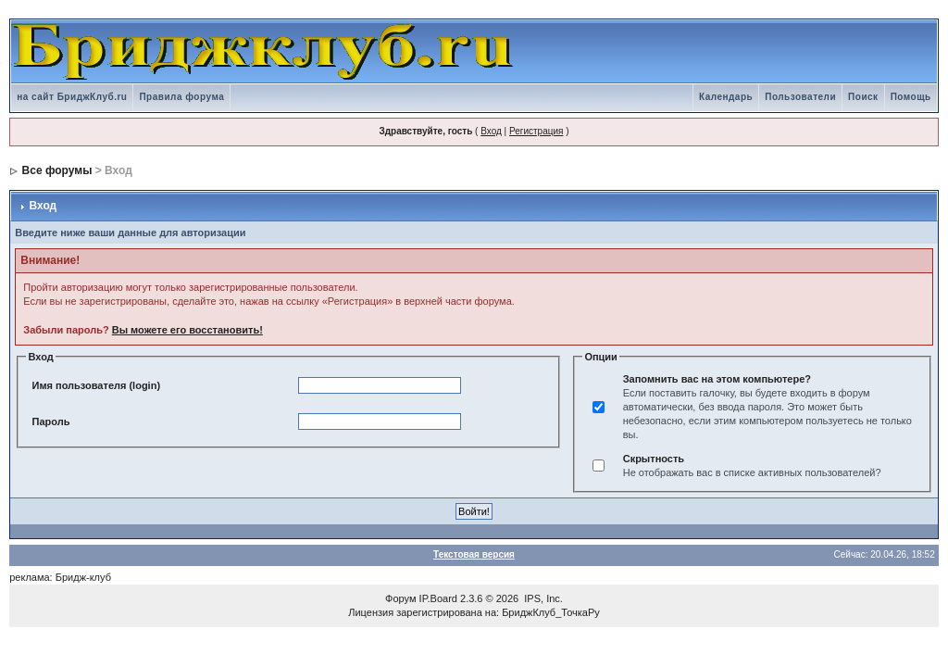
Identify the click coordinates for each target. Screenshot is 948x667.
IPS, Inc (542, 598)
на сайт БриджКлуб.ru (72, 97)
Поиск (863, 97)
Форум (400, 598)
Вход (491, 131)
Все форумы (57, 170)
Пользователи (800, 97)
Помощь (911, 97)
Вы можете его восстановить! (187, 329)
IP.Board (438, 598)
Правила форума (181, 97)
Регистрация (536, 131)
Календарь (726, 97)
